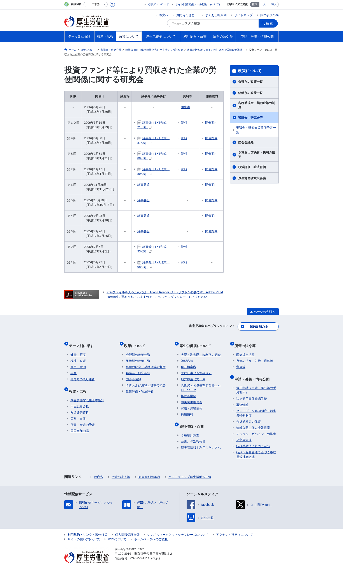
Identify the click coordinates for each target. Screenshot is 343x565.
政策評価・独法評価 (252, 167)
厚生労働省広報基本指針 (87, 391)
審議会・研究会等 (250, 117)
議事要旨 (143, 184)
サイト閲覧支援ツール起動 (191, 4)
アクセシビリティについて (234, 526)
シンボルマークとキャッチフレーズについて (177, 526)
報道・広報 (79, 384)
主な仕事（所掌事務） (196, 368)
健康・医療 (78, 349)
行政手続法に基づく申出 (253, 437)
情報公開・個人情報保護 (253, 419)
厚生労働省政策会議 (252, 178)
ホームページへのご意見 (151, 530)
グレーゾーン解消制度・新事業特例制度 (256, 405)
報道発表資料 (79, 404)
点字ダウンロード (158, 4)
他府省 (98, 468)
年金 (73, 368)
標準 (254, 4)
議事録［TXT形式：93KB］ (160, 247)
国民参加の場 (269, 15)
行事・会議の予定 (82, 416)
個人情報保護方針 (127, 526)
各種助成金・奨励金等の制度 (256, 105)
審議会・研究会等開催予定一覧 (256, 130)
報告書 (196, 107)
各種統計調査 (190, 427)
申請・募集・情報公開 (253, 372)
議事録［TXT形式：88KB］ (160, 153)
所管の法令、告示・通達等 (254, 356)
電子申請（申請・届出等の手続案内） (256, 382)
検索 (271, 23)
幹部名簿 (187, 356)
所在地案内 (188, 362)
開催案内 (215, 122)
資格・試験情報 (191, 403)
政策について (250, 71)
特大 (273, 4)
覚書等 (240, 362)
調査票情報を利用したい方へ (201, 439)
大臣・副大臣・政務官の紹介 (201, 349)
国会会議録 (246, 142)
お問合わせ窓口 (187, 15)
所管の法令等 (246, 342)
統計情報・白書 (193, 419)
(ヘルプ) (215, 4)
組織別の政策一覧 (250, 93)
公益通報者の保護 (248, 413)
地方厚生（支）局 (193, 374)
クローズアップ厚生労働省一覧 (189, 468)
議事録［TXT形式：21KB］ (160, 122)
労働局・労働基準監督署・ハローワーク (201, 383)
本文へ (163, 15)
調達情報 (242, 396)
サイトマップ (243, 15)
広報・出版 (78, 410)
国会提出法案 (245, 349)
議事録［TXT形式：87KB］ (160, 138)
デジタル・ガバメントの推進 (256, 425)
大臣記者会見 (79, 398)
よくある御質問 (216, 15)
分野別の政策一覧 (250, 81)
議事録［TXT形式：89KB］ (160, 169)
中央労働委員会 (191, 397)
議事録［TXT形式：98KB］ (160, 262)
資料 (195, 122)
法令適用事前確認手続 (251, 390)
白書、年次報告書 (193, 433)
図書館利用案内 (149, 468)
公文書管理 (244, 431)
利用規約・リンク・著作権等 (87, 526)
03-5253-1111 (139, 549)
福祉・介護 (78, 356)
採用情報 (187, 409)
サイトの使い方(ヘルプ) (84, 530)
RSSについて (117, 530)
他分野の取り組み (82, 374)
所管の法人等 (121, 468)
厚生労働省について (196, 342)
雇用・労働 (78, 362)
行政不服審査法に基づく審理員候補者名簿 (256, 446)
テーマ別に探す (82, 342)
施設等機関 (188, 391)
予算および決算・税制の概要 (256, 155)
